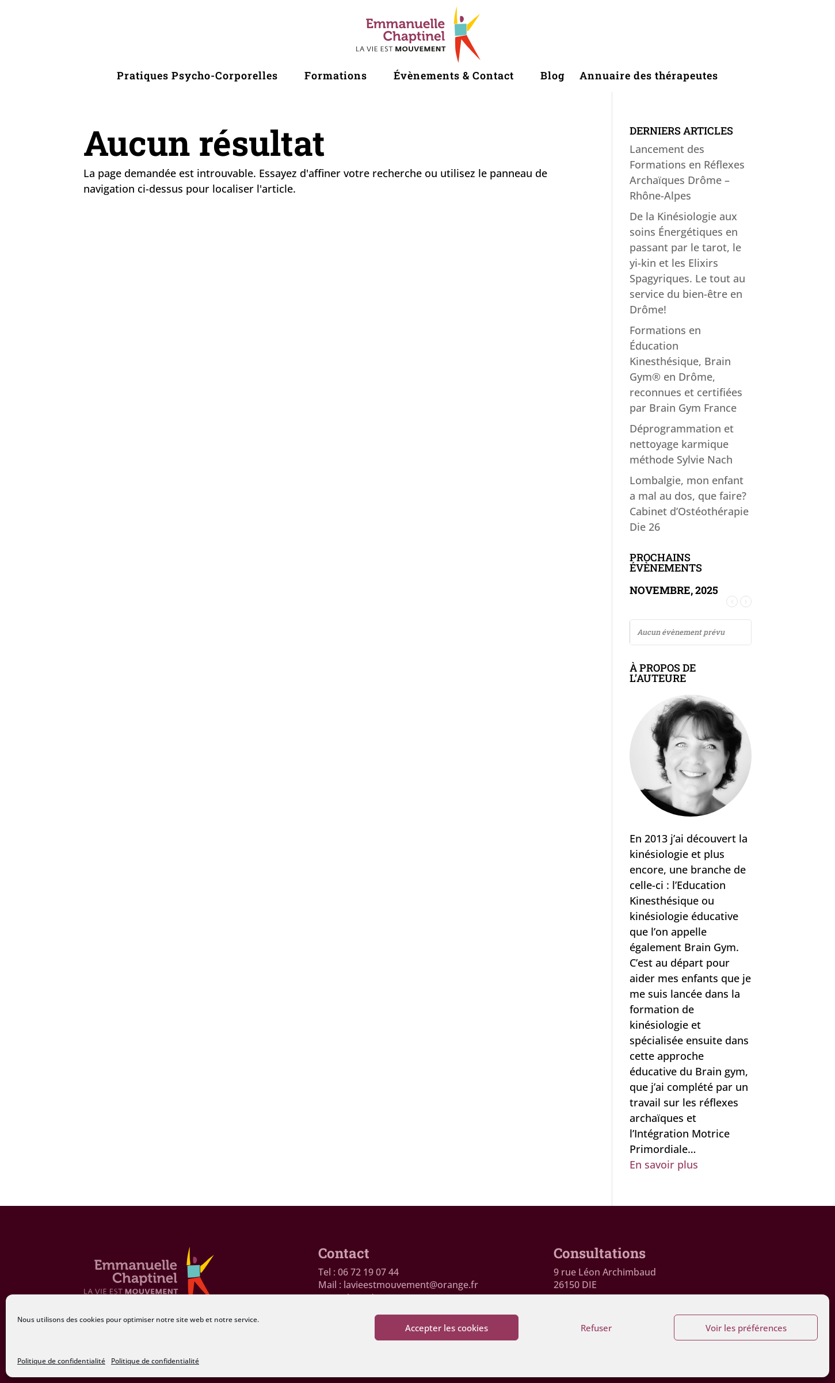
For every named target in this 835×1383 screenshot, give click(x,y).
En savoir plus (664, 1164)
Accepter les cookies (446, 1328)
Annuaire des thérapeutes (648, 76)
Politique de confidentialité (61, 1361)
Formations (335, 76)
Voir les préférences (746, 1328)
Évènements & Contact (454, 76)
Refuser (596, 1328)
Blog (552, 76)
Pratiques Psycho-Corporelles (197, 76)
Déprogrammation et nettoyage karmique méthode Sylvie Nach (682, 444)
